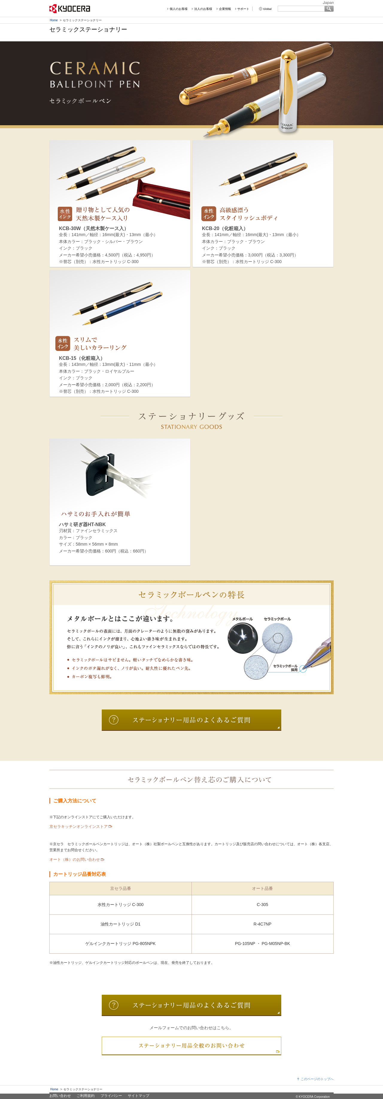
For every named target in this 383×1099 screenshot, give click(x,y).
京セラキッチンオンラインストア (78, 826)
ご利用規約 (86, 1096)
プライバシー (111, 1096)
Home (54, 20)
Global (267, 8)
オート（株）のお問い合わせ (74, 859)
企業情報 (225, 8)
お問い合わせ (60, 1096)
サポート (243, 8)
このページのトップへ (317, 1079)
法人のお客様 (203, 8)
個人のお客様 (179, 8)
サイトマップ (138, 1096)
